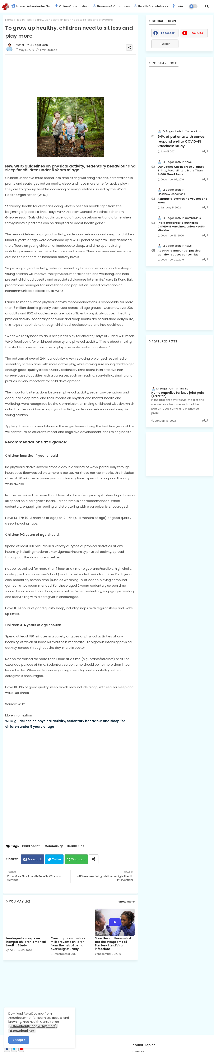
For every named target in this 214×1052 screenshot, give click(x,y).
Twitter (56, 859)
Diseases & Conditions (111, 6)
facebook (168, 33)
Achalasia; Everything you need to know (182, 200)
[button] (207, 6)
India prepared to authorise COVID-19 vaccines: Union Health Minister (181, 226)
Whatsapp (78, 859)
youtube (197, 33)
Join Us (180, 6)
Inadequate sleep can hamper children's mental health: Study (26, 942)
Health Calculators (150, 6)
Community (54, 846)
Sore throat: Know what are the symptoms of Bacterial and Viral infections (113, 944)
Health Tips (23, 20)
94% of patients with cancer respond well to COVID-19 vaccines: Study (182, 141)
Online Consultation (72, 6)
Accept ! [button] (19, 1040)
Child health (31, 846)
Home (9, 20)
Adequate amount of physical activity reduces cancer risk (179, 252)
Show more (126, 902)
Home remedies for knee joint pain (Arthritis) (177, 394)
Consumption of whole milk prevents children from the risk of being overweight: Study (68, 944)
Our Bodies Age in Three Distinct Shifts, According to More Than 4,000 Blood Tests (181, 170)
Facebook (35, 859)
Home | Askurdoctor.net (31, 6)
